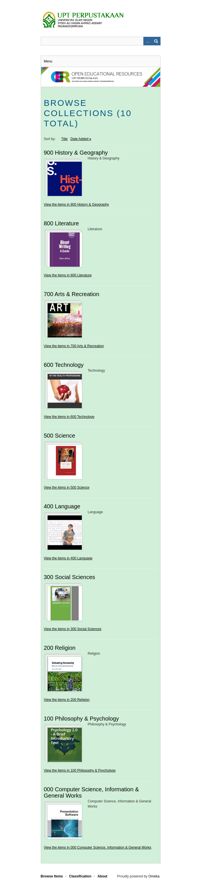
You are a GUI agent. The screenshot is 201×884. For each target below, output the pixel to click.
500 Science (59, 435)
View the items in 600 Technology (69, 417)
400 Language (62, 506)
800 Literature (61, 223)
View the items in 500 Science (67, 487)
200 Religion (60, 648)
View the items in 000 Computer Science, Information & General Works (97, 847)
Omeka (153, 876)
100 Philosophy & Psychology (81, 718)
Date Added (79, 139)
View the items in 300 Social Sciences (72, 629)
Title (64, 139)
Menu (48, 61)
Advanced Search (147, 41)
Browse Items (52, 876)
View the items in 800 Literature (68, 275)
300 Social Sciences (69, 577)
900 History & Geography (76, 152)
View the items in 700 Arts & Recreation (74, 346)
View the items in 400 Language (68, 558)
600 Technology (64, 365)
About (102, 876)
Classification (80, 876)
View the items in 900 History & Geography (76, 205)
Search (156, 41)
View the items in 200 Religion (67, 700)
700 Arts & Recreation (72, 294)
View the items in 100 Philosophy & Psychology (80, 770)
